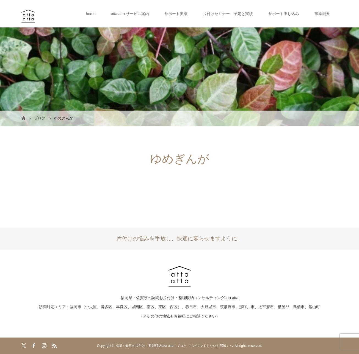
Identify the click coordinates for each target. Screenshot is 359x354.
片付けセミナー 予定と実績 (228, 14)
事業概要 (322, 14)
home (90, 14)
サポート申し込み (283, 14)
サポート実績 (175, 14)
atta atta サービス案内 (130, 14)
